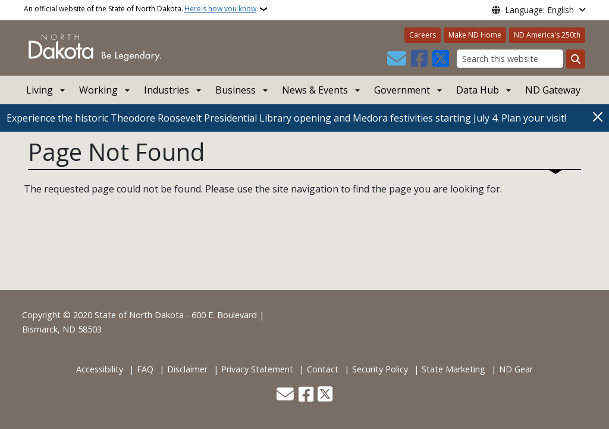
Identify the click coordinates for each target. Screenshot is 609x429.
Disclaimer (187, 369)
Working (98, 90)
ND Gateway (552, 90)
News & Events (315, 90)
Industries (166, 90)
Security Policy (380, 369)
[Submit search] (575, 59)
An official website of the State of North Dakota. (140, 9)
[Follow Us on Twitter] (440, 59)
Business (235, 90)
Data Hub (477, 90)
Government (402, 90)
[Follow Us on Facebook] (419, 59)
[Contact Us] (396, 59)
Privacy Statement (257, 369)
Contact (322, 369)
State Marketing (453, 369)
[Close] (597, 117)
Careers (422, 35)
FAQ (145, 369)
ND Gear (516, 369)
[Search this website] (510, 58)
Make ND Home (474, 35)
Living (39, 90)
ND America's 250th (547, 35)
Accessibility (99, 369)
